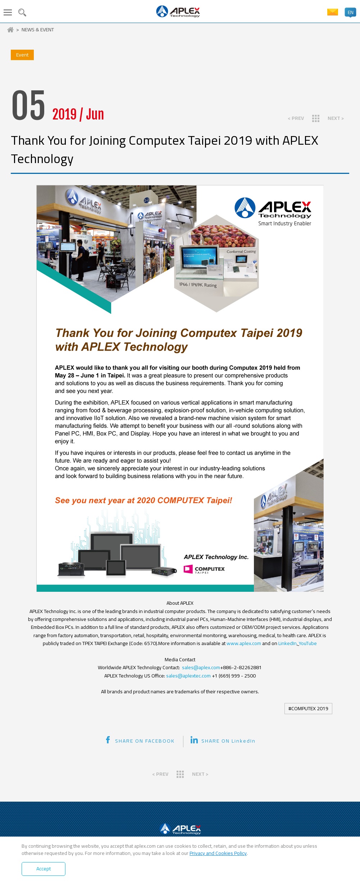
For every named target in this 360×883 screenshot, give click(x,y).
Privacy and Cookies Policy (218, 853)
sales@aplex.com (201, 667)
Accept (43, 868)
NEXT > (336, 118)
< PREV (296, 118)
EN (351, 12)
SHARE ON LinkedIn (223, 740)
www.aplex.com (243, 643)
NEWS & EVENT (38, 29)
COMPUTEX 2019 (309, 708)
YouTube (308, 643)
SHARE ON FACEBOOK (139, 740)
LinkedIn (287, 643)
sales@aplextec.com (188, 675)
